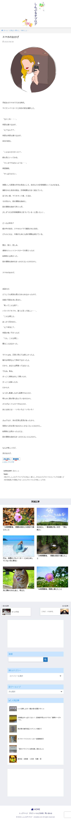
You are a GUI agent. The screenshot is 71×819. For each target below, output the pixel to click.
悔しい (38, 480)
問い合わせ (48, 813)
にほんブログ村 (8, 462)
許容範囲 (8, 480)
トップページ (23, 813)
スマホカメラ (50, 477)
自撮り (60, 477)
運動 (15, 480)
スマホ (31, 480)
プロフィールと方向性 (36, 813)
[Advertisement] (35, 490)
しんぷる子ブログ (15, 477)
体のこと (16, 471)
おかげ (40, 477)
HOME (35, 809)
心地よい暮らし (30, 477)
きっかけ (23, 480)
